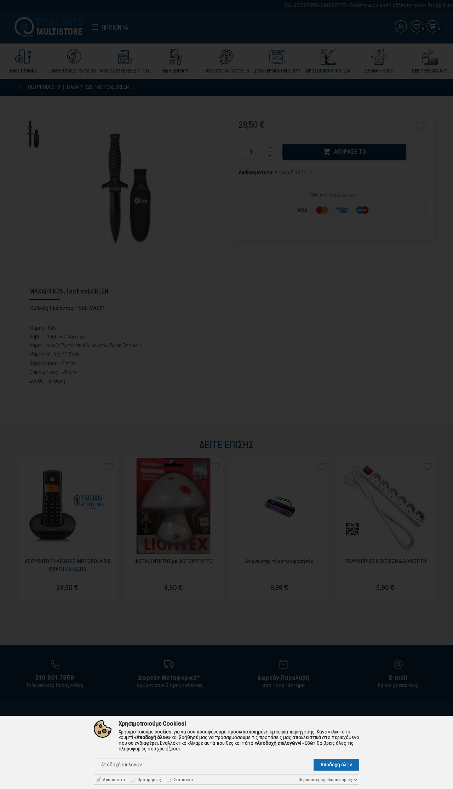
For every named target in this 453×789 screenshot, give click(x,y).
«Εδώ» (309, 743)
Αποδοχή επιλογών (121, 764)
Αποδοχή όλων (336, 764)
